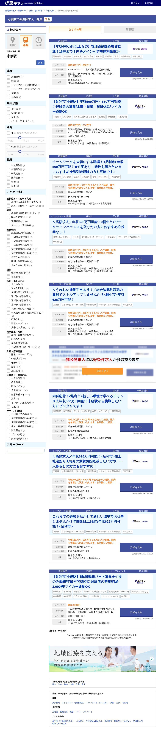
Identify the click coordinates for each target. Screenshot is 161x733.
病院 (15, 81)
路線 (25, 42)
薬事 (15, 186)
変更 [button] (40, 62)
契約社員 (17, 113)
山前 (72, 684)
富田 (84, 684)
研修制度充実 (19, 343)
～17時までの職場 (21, 241)
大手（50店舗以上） (22, 327)
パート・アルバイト (22, 121)
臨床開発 (17, 177)
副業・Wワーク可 (21, 354)
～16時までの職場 (21, 236)
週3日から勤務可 (21, 304)
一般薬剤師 (18, 165)
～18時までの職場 (21, 245)
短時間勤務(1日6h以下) (24, 253)
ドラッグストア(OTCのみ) (25, 89)
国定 (54, 684)
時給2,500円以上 (21, 217)
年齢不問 (17, 362)
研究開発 (17, 173)
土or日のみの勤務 (21, 265)
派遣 (15, 117)
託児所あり (18, 339)
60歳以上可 (18, 358)
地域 (12, 42)
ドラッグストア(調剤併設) (25, 85)
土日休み (17, 284)
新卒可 (16, 366)
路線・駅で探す (35, 11)
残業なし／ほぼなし (22, 232)
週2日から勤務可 (21, 300)
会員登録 (149, 3)
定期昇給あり (19, 221)
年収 (24, 133)
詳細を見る (136, 72)
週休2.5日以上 (19, 288)
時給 (24, 146)
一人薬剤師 (18, 378)
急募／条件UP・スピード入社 (27, 205)
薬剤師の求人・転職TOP (15, 11)
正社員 (16, 109)
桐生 (66, 684)
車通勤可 (17, 277)
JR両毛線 (50, 11)
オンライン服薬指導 (22, 402)
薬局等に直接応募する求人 (26, 201)
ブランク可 (18, 434)
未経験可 (17, 370)
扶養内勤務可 (19, 438)
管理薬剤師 (18, 169)
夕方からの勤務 (20, 257)
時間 (38, 42)
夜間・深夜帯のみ (21, 261)
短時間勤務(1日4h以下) (24, 249)
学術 (15, 181)
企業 (15, 93)
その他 (16, 97)
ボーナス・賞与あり (22, 225)
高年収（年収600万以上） (25, 213)
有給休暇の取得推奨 (22, 308)
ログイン (135, 3)
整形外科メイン (20, 394)
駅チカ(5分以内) (20, 272)
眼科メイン (18, 386)
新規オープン (19, 323)
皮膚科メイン (19, 390)
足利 (78, 684)
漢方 (15, 398)
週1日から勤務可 (21, 296)
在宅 (15, 406)
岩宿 (60, 684)
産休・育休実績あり (22, 335)
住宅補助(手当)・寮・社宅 (25, 347)
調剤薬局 (17, 76)
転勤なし (17, 319)
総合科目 (17, 382)
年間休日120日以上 (22, 292)
